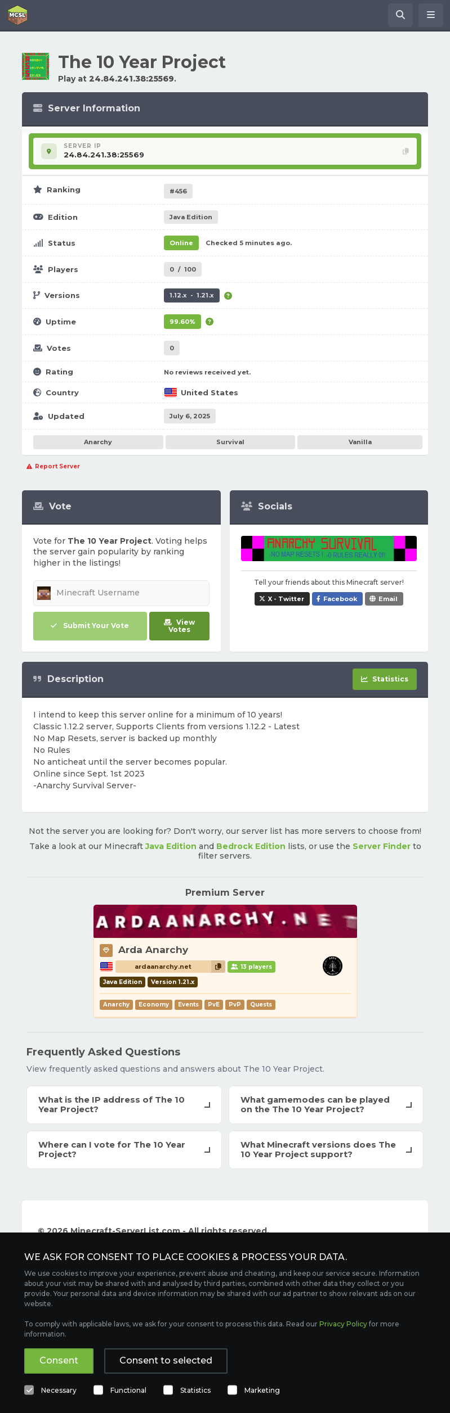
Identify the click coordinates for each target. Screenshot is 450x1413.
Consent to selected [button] (165, 1360)
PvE (214, 1004)
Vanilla (360, 442)
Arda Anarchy (153, 949)
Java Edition (171, 846)
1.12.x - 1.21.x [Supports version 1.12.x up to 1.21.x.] (192, 295)
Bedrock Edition (251, 846)
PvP (235, 1004)
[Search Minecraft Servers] (400, 15)
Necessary (59, 1390)
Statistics (195, 1390)
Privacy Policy (343, 1324)
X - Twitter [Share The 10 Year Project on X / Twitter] (286, 599)
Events (188, 1004)
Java (191, 217)
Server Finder (382, 846)
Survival (230, 442)
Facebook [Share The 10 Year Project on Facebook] (340, 599)
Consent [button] (58, 1360)
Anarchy (98, 442)
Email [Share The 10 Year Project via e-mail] (388, 599)
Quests (261, 1004)
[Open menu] (430, 15)
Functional (128, 1390)
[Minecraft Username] (121, 593)
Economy (154, 1004)
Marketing (262, 1390)
